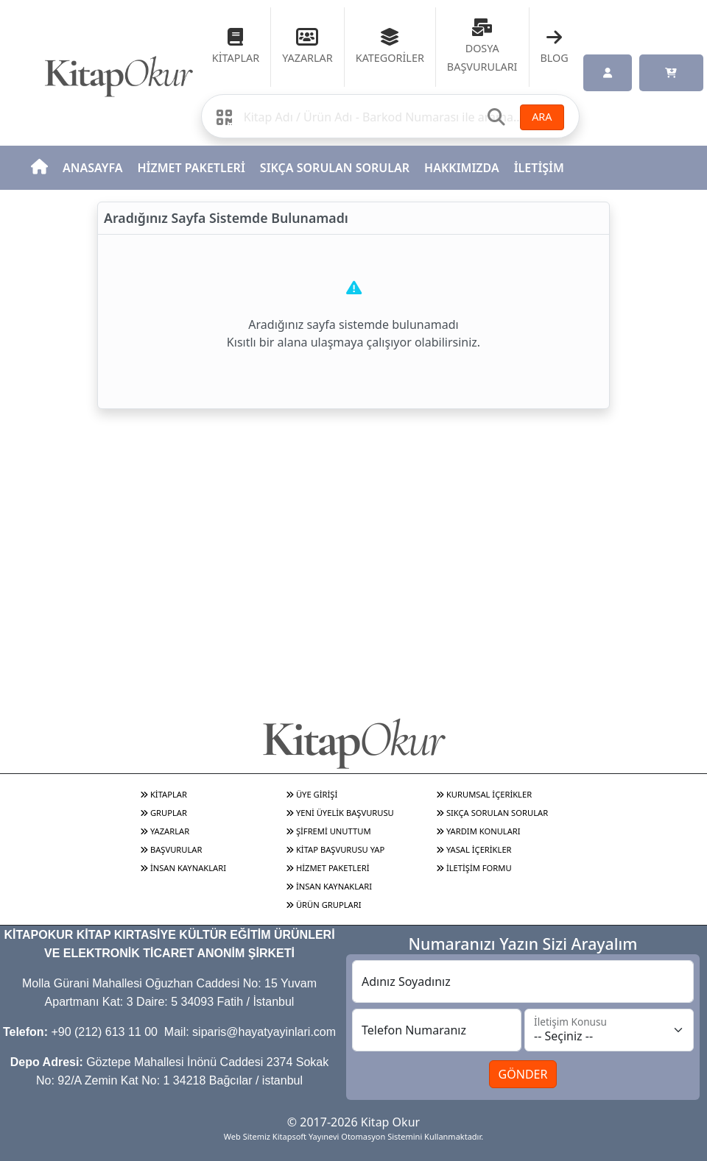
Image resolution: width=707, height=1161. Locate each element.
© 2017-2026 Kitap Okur (353, 1122)
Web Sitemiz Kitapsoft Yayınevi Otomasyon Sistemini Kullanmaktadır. (353, 1136)
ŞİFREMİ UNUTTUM (328, 831)
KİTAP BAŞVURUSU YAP (335, 849)
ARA (542, 117)
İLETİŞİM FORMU (474, 867)
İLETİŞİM (539, 168)
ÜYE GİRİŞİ (311, 794)
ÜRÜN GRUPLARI (323, 904)
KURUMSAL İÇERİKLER (484, 794)
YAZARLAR (164, 831)
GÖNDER (523, 1074)
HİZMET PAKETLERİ (191, 168)
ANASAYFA (92, 168)
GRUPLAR (163, 812)
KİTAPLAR (163, 794)
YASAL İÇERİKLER (474, 849)
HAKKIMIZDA (461, 168)
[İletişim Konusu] (609, 1030)
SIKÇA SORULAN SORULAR (334, 168)
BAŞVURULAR (171, 849)
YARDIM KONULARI (478, 831)
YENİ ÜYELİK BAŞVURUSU (340, 812)
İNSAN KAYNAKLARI (183, 867)
